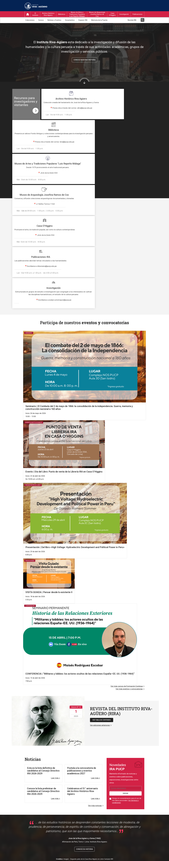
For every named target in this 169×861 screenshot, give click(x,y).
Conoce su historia (84, 721)
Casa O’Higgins (112, 15)
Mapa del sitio (138, 855)
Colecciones (29, 21)
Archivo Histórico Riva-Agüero (48, 15)
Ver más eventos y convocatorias (129, 561)
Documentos (70, 21)
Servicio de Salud (74, 822)
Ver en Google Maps (35, 823)
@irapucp (15, 767)
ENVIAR (125, 665)
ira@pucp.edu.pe (118, 805)
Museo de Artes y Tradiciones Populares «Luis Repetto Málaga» (77, 15)
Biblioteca (61, 15)
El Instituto (35, 15)
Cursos (41, 21)
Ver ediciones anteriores (100, 597)
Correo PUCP (72, 816)
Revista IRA (132, 21)
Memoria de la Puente (99, 21)
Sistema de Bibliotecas (76, 805)
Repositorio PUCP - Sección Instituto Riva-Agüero (85, 809)
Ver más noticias (95, 677)
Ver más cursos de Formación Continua (127, 558)
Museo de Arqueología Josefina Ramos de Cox (97, 15)
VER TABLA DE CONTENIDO (101, 591)
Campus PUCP (73, 812)
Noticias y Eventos (54, 21)
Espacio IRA (82, 21)
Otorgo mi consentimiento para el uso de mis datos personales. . (126, 672)
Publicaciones (137, 15)
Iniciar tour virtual (22, 785)
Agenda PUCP (73, 819)
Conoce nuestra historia (84, 60)
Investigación (124, 15)
